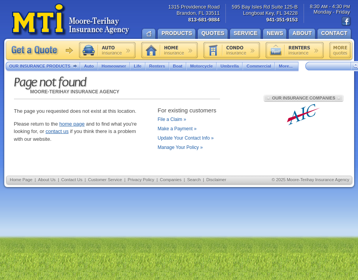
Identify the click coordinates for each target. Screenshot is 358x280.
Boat (177, 66)
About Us (47, 179)
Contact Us (71, 179)
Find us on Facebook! (346, 21)
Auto (89, 66)
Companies (171, 179)
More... (286, 66)
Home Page (21, 179)
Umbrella (230, 66)
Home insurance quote (169, 50)
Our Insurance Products (44, 66)
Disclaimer (216, 179)
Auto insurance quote (107, 50)
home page (72, 124)
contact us (56, 131)
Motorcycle (201, 66)
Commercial (259, 66)
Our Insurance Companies (303, 98)
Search (194, 179)
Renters (157, 66)
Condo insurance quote (231, 50)
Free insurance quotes (340, 50)
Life (137, 66)
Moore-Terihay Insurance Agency (71, 20)
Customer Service (105, 179)
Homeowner (114, 66)
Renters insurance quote (294, 50)
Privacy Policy (140, 179)
